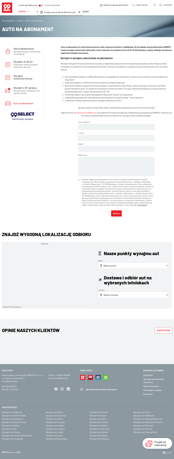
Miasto (100, 261)
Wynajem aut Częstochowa (14, 422)
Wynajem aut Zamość (142, 429)
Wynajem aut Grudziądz (12, 439)
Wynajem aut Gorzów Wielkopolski (17, 435)
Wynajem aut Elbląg (11, 425)
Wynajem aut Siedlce (99, 432)
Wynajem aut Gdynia (11, 432)
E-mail (81, 133)
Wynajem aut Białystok (12, 412)
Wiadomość (82, 155)
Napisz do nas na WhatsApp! (115, 5)
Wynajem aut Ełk (9, 429)
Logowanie (167, 5)
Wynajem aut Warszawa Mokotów (148, 422)
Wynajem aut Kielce (54, 419)
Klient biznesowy (52, 5)
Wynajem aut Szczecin (99, 439)
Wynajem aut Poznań (99, 422)
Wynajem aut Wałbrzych (143, 415)
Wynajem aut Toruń (142, 412)
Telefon (81, 144)
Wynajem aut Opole (98, 415)
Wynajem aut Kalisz (54, 412)
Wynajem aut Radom (99, 425)
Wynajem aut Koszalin (55, 422)
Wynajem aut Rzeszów (99, 429)
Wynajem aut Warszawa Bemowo (148, 419)
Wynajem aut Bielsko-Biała (14, 415)
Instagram (62, 389)
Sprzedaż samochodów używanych (101, 389)
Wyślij (116, 213)
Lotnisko (101, 290)
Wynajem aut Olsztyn (99, 412)
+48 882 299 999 (63, 375)
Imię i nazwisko (84, 122)
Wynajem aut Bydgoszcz (12, 419)
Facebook (55, 389)
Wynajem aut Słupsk (99, 435)
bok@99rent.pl (61, 378)
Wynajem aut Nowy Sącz (56, 439)
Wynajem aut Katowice (56, 415)
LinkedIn (68, 389)
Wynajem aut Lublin (54, 432)
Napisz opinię (163, 330)
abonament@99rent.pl (87, 112)
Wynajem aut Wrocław (143, 425)
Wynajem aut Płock (98, 419)
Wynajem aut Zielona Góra (145, 432)
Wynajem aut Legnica (55, 429)
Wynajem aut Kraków (55, 425)
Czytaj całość (142, 205)
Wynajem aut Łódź (54, 435)
